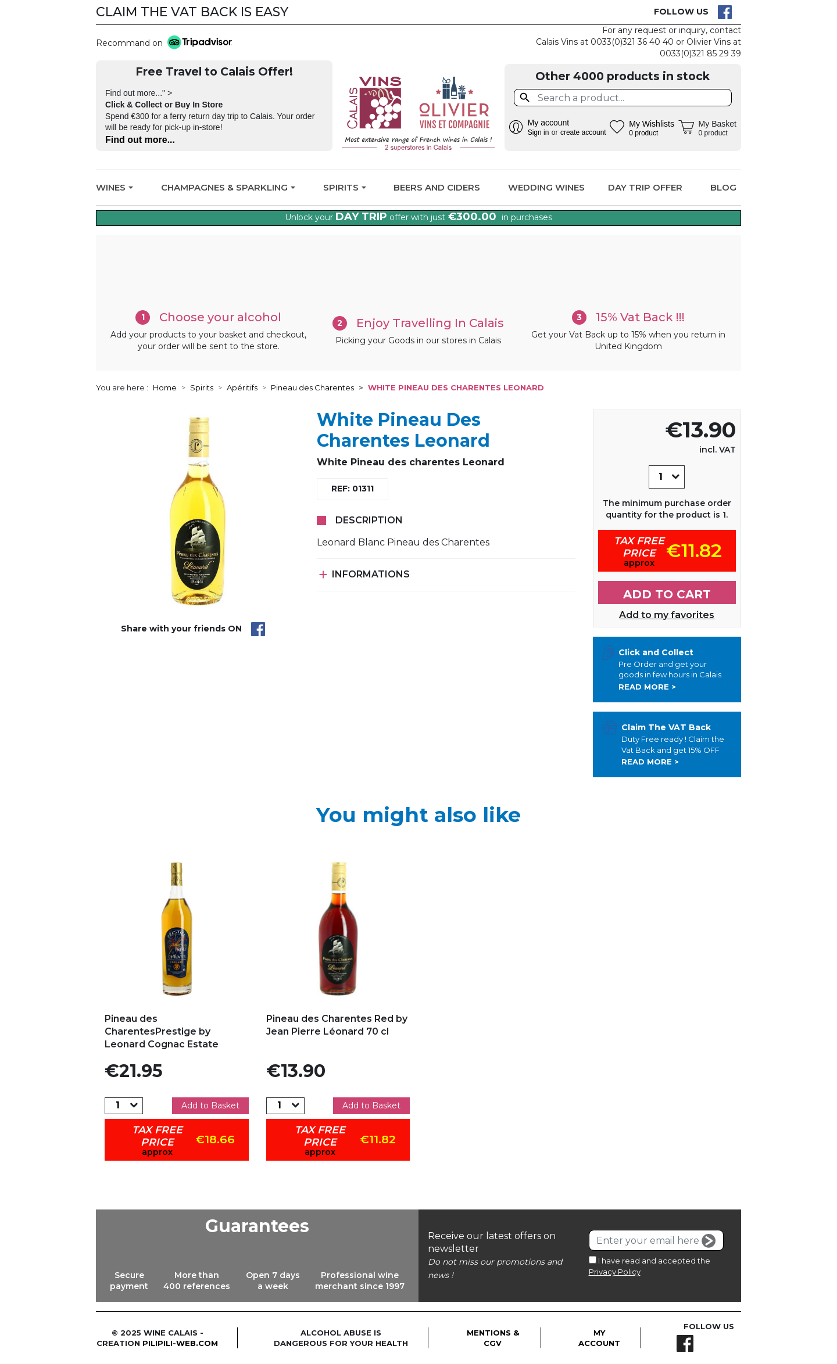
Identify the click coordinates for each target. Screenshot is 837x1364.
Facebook (725, 12)
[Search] (623, 97)
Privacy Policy (615, 1271)
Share (258, 629)
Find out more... (140, 140)
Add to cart (667, 594)
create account (583, 132)
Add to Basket (210, 1105)
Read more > (647, 686)
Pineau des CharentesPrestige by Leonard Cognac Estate (162, 1031)
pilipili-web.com (180, 1343)
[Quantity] (660, 477)
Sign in (538, 132)
